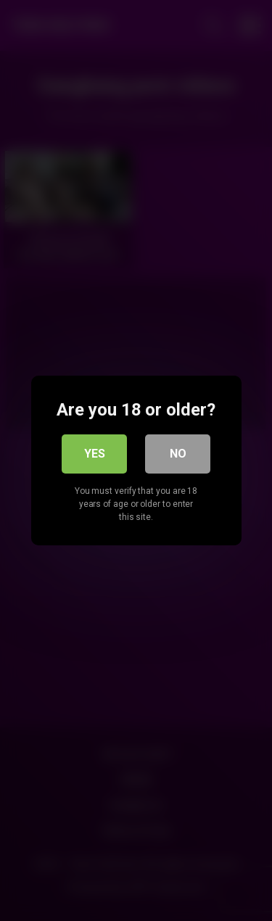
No (178, 453)
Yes (94, 453)
